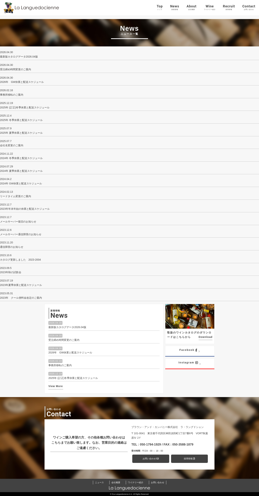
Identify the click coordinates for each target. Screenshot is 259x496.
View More (55, 386)
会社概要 (115, 482)
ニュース (99, 482)
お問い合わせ (151, 458)
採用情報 (189, 458)
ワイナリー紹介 (135, 482)
